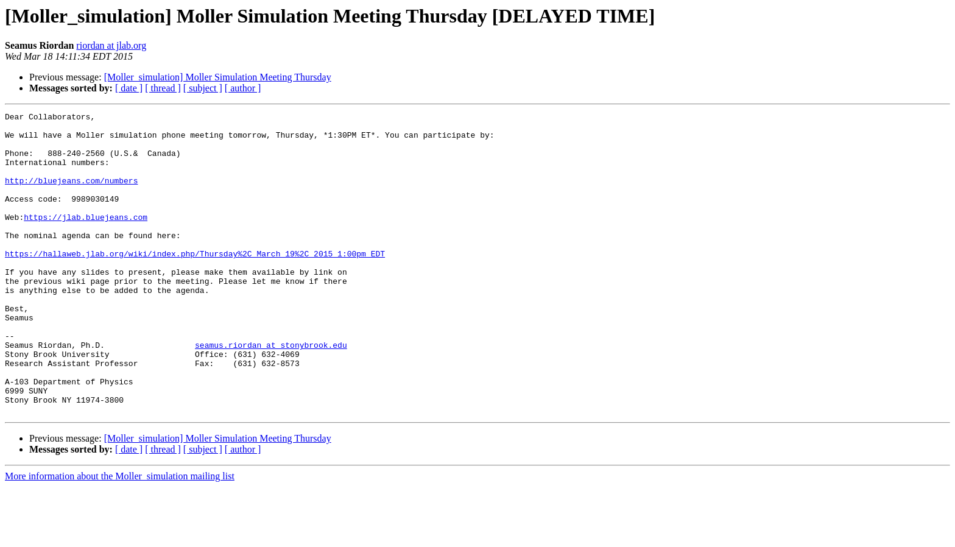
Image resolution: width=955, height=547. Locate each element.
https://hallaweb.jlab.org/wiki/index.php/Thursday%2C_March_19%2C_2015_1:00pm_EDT (195, 282)
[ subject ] (202, 88)
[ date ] (129, 88)
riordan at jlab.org (111, 45)
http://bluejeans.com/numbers (71, 194)
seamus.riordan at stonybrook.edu (271, 392)
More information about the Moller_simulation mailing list (119, 536)
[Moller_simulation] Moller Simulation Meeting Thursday (217, 77)
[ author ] (243, 88)
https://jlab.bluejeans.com (85, 238)
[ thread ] (163, 88)
